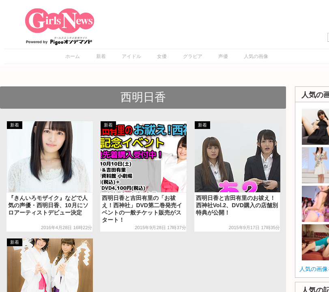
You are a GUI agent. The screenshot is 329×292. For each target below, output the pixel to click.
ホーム (72, 56)
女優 (162, 56)
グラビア (192, 56)
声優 (223, 56)
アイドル (131, 56)
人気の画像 (256, 56)
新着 (101, 56)
